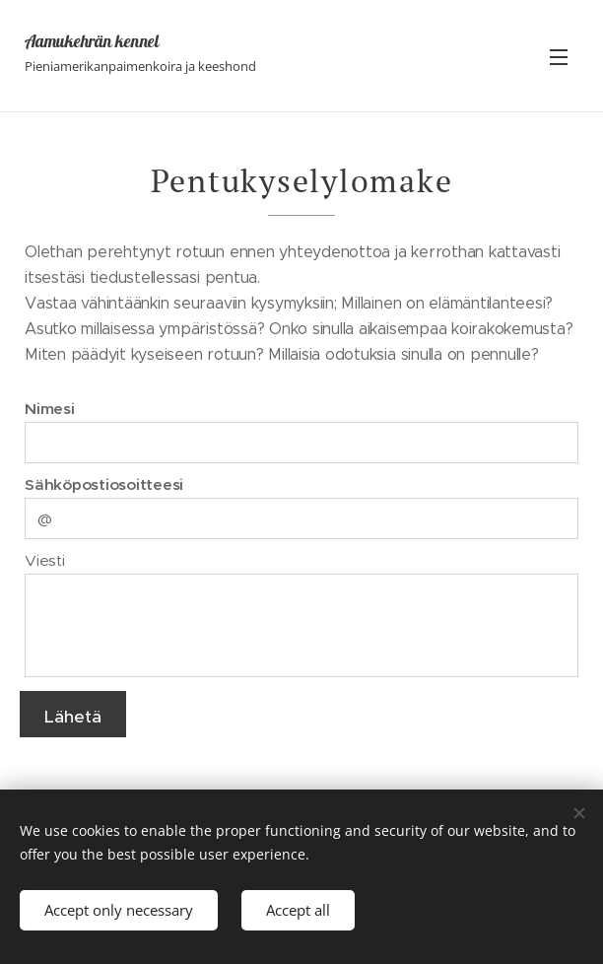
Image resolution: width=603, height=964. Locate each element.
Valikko (559, 57)
